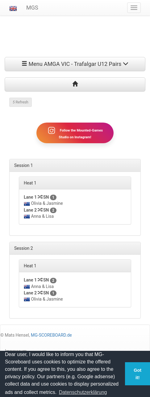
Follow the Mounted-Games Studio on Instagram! (75, 132)
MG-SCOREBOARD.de (51, 335)
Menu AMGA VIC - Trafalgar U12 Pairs (75, 64)
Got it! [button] (137, 374)
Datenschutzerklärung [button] (83, 392)
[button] (13, 7)
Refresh (20, 102)
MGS (32, 7)
